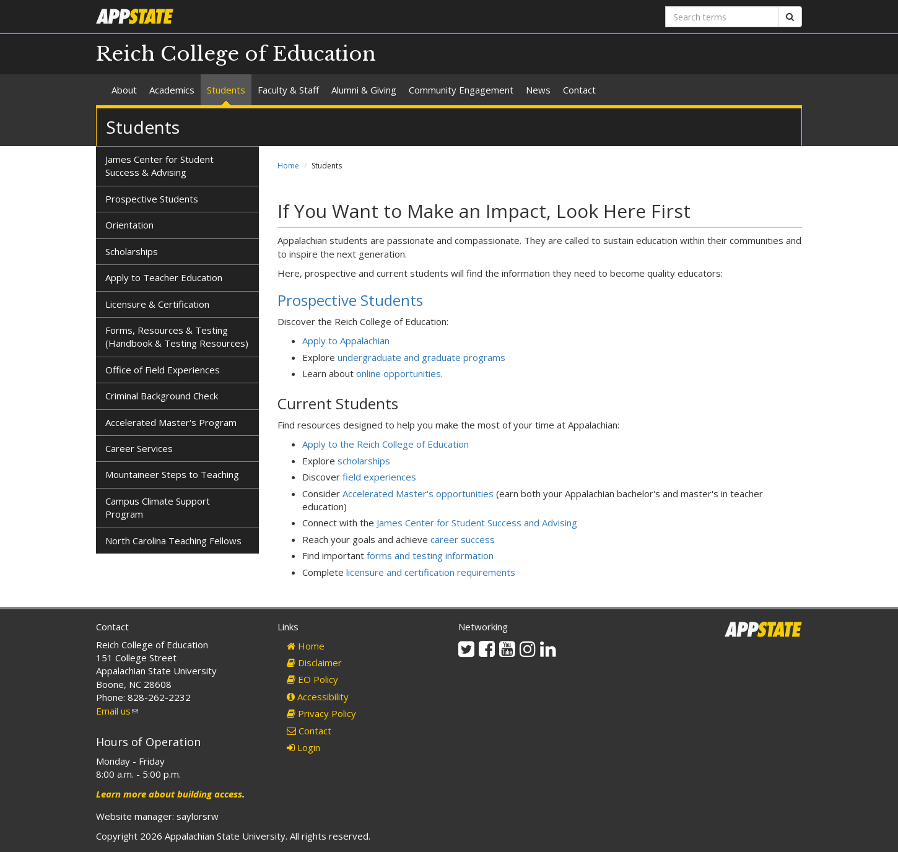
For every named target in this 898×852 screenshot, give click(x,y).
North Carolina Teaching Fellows (173, 540)
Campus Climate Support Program (157, 507)
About (124, 90)
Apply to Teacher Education (163, 277)
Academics (171, 90)
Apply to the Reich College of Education (385, 444)
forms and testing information (430, 555)
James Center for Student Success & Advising (159, 165)
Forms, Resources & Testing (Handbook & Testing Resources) (176, 336)
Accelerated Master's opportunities (418, 493)
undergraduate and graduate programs (421, 357)
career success (462, 539)
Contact (579, 90)
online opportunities (398, 373)
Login (303, 747)
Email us (117, 711)
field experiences (379, 477)
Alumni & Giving (363, 90)
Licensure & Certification (157, 304)
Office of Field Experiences (162, 369)
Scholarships (131, 251)
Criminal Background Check (161, 395)
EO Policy (312, 679)
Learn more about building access (169, 794)
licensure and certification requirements (430, 572)
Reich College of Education (236, 53)
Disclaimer (314, 662)
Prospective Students (350, 300)
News (538, 90)
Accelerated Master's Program (171, 422)
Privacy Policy (321, 713)
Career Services (139, 448)
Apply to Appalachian (346, 340)
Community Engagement (461, 90)
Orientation (129, 225)
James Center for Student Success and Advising (477, 522)
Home (288, 165)
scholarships (364, 460)
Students (226, 90)
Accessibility (318, 696)
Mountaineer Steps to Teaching (172, 474)
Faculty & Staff (288, 90)
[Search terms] (721, 16)
